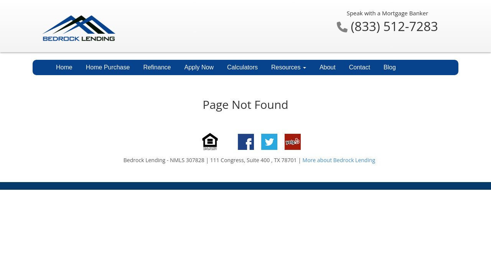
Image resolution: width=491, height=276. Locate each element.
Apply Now (198, 67)
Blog (390, 67)
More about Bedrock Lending (339, 160)
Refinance (157, 67)
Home (64, 67)
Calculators (242, 67)
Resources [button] (288, 67)
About (328, 67)
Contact (359, 67)
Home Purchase (108, 67)
